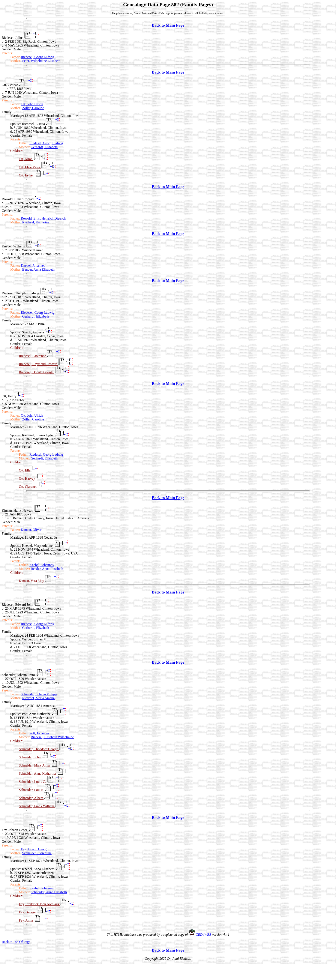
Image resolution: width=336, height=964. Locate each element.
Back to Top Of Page (16, 942)
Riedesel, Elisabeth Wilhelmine (52, 737)
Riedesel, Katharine (35, 222)
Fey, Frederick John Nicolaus (39, 904)
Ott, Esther (26, 175)
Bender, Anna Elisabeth (38, 269)
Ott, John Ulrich (32, 104)
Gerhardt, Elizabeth (44, 147)
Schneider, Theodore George (39, 749)
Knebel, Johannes (33, 265)
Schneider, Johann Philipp (39, 694)
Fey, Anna (26, 920)
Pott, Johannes (39, 733)
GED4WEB (204, 934)
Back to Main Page (168, 25)
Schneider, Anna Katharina (38, 773)
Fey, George (27, 912)
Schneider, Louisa (31, 790)
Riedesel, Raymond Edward (38, 364)
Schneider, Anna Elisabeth (49, 892)
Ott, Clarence (28, 486)
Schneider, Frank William (37, 806)
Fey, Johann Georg (33, 849)
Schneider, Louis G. (33, 781)
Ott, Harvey (27, 478)
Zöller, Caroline (33, 108)
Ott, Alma (26, 159)
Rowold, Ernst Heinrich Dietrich (43, 218)
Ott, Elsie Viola (30, 167)
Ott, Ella (25, 470)
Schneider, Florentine (37, 853)
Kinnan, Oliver (31, 530)
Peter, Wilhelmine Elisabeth (41, 61)
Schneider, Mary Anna (35, 765)
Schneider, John (30, 757)
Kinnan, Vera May (32, 581)
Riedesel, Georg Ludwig (37, 57)
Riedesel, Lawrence (33, 356)
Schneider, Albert (31, 798)
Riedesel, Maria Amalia (38, 698)
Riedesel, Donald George (36, 372)
